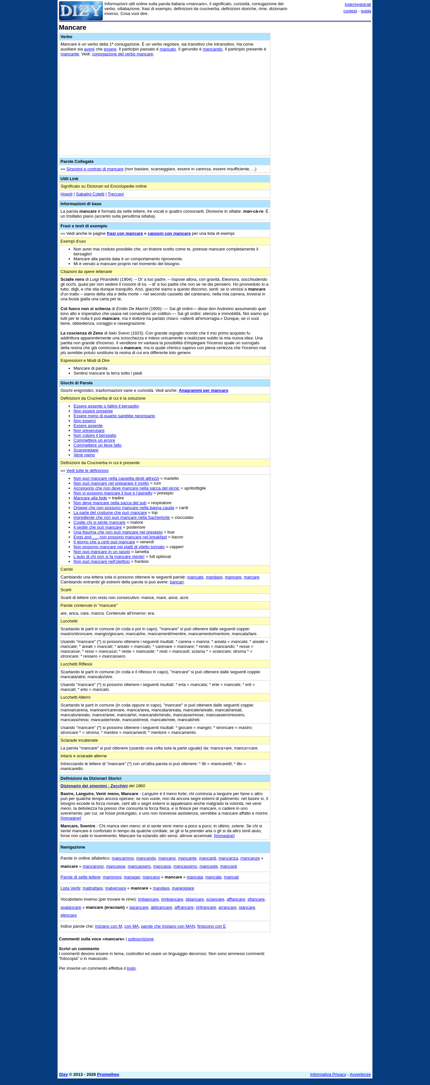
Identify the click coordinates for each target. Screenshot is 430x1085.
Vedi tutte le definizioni (87, 470)
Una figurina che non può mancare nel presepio (118, 532)
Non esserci (85, 420)
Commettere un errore (94, 440)
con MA (132, 926)
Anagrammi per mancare (203, 390)
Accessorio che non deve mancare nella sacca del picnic (127, 488)
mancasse (115, 866)
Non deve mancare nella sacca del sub (110, 502)
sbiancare (194, 899)
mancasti (228, 866)
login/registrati (358, 4)
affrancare (184, 907)
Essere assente (88, 425)
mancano (167, 858)
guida (366, 10)
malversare (115, 888)
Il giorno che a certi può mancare (104, 541)
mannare (233, 577)
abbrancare (161, 907)
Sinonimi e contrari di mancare (95, 168)
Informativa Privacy (328, 1074)
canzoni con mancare (169, 233)
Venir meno (84, 454)
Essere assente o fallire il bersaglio (106, 406)
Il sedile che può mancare (98, 527)
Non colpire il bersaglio (95, 435)
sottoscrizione (141, 938)
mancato (168, 49)
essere (110, 49)
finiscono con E (211, 926)
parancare (139, 907)
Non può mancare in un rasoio (102, 551)
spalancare (70, 907)
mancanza (228, 858)
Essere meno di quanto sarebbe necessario (114, 415)
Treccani (116, 194)
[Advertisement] (322, 121)
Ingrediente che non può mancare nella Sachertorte (122, 517)
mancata (195, 877)
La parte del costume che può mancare (110, 512)
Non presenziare (89, 430)
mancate (195, 577)
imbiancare (148, 899)
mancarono (93, 866)
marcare (252, 577)
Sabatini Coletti (90, 194)
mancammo (123, 858)
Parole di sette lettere (80, 877)
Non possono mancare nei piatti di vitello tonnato (119, 546)
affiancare (236, 899)
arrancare (227, 907)
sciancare (215, 899)
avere (89, 49)
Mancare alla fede (90, 497)
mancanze (250, 858)
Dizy (63, 1074)
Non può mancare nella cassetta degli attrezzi (116, 478)
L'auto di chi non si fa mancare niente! (109, 556)
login (131, 968)
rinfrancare (206, 907)
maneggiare (183, 888)
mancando (212, 49)
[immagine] (70, 818)
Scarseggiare (86, 450)
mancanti (207, 858)
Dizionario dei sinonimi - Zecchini (94, 785)
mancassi (162, 866)
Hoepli (66, 194)
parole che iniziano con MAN (168, 926)
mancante (69, 53)
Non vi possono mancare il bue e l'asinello (113, 493)
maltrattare (93, 888)
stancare (247, 907)
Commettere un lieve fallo (97, 445)
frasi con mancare (125, 233)
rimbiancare (172, 899)
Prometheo (108, 1074)
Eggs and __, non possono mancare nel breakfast (120, 537)
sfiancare (256, 899)
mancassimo (185, 866)
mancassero (139, 866)
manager (132, 877)
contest (350, 10)
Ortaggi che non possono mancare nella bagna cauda (124, 507)
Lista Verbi (70, 888)
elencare (68, 915)
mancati (231, 877)
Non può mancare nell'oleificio (102, 561)
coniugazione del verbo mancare (122, 53)
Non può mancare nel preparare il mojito (111, 483)
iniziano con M (108, 926)
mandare (214, 577)
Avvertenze (360, 1074)
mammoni (112, 877)
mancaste (208, 866)
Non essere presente (93, 410)
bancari (177, 581)
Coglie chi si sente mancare (100, 522)
